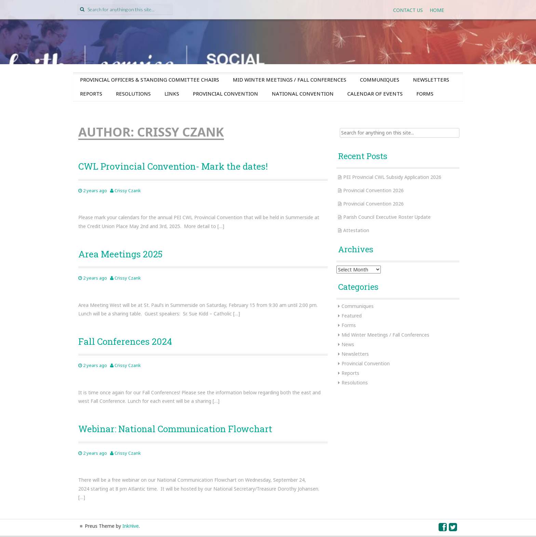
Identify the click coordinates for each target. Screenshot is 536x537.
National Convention (303, 93)
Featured (351, 315)
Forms (424, 93)
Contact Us (408, 10)
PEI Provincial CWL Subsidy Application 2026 (392, 177)
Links (171, 93)
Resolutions (133, 93)
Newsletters (431, 79)
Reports (91, 93)
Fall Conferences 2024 (125, 341)
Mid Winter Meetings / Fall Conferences (289, 79)
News (347, 344)
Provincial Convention (225, 93)
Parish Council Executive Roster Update (387, 217)
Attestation (356, 230)
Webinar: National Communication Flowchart (175, 429)
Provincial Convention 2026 (373, 190)
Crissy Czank (128, 190)
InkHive (130, 526)
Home (437, 10)
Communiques (379, 79)
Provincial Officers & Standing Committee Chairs (149, 79)
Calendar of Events (375, 93)
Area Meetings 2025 (120, 254)
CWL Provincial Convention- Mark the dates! (173, 166)
